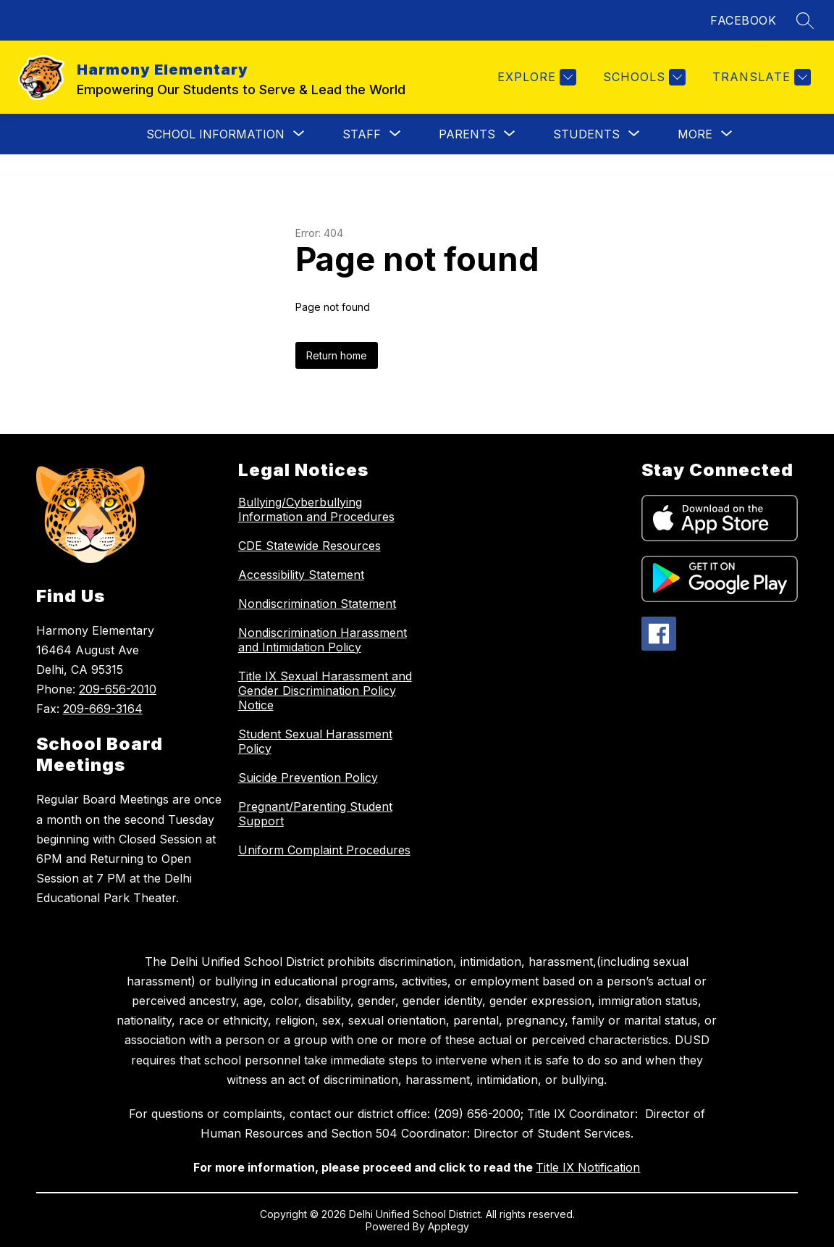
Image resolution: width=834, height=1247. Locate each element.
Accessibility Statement (301, 574)
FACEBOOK (743, 20)
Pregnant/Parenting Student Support (315, 813)
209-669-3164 (103, 708)
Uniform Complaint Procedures (324, 850)
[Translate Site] (760, 77)
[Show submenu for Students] (586, 134)
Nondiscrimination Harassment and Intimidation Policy (322, 639)
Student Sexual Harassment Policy (315, 741)
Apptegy (448, 1226)
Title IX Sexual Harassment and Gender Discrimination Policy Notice (325, 690)
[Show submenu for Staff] (361, 134)
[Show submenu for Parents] (467, 134)
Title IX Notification (588, 1167)
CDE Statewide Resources (309, 545)
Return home (336, 355)
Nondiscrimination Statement (317, 603)
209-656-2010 (117, 689)
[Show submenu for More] (695, 134)
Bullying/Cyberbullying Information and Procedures (316, 509)
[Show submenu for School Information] (215, 134)
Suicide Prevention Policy (308, 777)
